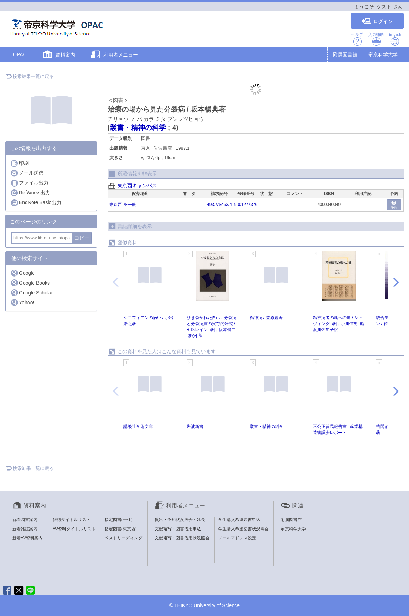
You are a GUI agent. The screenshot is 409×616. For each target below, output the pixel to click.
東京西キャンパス (137, 185)
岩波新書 (195, 426)
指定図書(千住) (119, 519)
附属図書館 (345, 54)
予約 (394, 205)
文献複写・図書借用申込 (178, 528)
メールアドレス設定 (237, 538)
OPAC (20, 54)
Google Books (30, 282)
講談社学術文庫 (138, 426)
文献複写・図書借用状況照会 (182, 538)
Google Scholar (31, 292)
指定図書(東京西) (121, 528)
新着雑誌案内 (25, 528)
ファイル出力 (29, 183)
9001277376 (245, 204)
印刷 (19, 163)
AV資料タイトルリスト (74, 528)
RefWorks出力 (30, 192)
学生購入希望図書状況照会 (243, 528)
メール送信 (26, 173)
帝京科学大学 (383, 54)
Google (22, 273)
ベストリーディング (123, 538)
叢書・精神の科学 (138, 127)
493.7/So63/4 (219, 204)
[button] (58, 55)
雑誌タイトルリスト (71, 519)
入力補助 (376, 39)
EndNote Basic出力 (35, 202)
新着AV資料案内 (27, 538)
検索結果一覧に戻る (30, 76)
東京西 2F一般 (122, 204)
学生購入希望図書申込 (239, 519)
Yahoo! (22, 302)
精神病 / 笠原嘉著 (266, 317)
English (395, 39)
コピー (81, 238)
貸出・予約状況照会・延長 (180, 519)
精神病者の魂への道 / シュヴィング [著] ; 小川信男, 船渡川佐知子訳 (338, 323)
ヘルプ (357, 39)
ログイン (377, 21)
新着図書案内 (25, 519)
